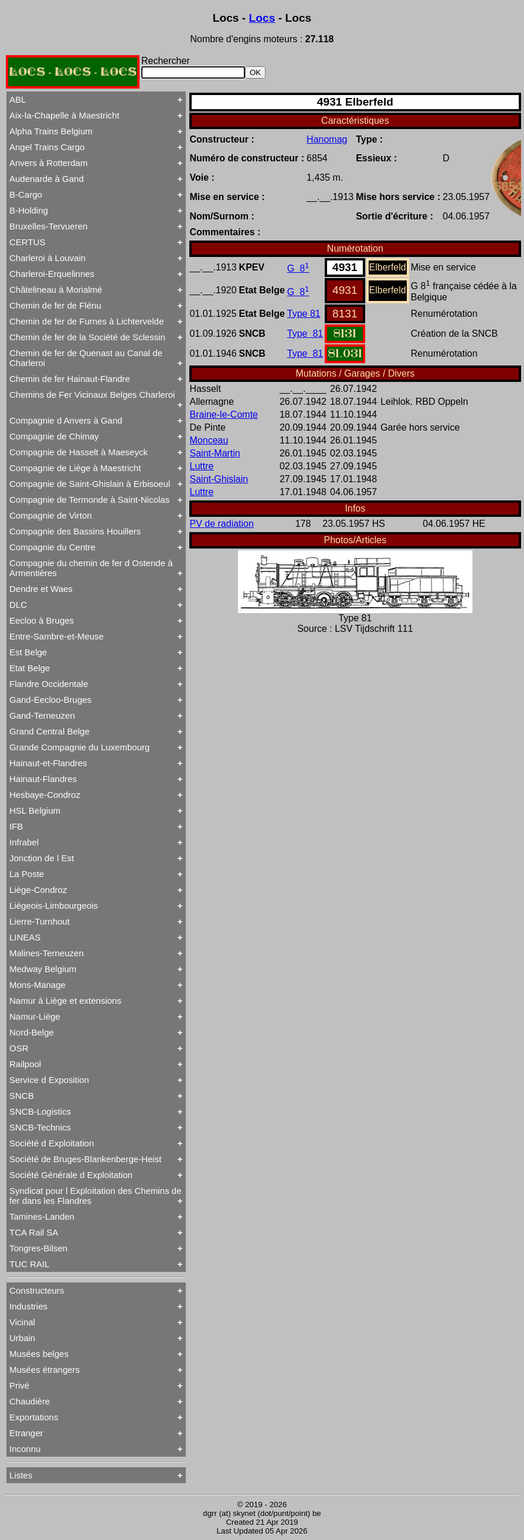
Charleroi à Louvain (47, 258)
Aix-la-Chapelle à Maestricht (64, 115)
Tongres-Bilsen (38, 1248)
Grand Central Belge (49, 731)
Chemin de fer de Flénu (55, 305)
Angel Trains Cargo (46, 147)
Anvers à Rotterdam (48, 163)
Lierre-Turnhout (39, 921)
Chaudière (29, 1401)
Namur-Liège (34, 1016)
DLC (18, 605)
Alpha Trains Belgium (51, 131)
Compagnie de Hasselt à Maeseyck (78, 452)
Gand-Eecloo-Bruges (50, 700)
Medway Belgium (42, 969)
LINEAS (24, 937)
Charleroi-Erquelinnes (51, 274)
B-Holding (28, 210)
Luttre (202, 466)
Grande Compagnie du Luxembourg (79, 747)
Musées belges (39, 1354)
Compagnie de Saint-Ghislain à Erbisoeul (89, 484)
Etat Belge (29, 668)
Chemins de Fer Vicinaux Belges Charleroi (92, 395)
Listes (20, 1475)
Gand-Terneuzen (42, 715)
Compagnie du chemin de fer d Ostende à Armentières (91, 568)
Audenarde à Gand (46, 179)
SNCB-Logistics (40, 1111)
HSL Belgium (34, 810)
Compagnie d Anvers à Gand (66, 420)
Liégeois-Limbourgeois (53, 906)
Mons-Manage (37, 985)
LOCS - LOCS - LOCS (73, 72)
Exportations (33, 1417)
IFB (16, 826)
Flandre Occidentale (48, 684)
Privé (19, 1385)
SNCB (21, 1096)
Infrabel (24, 842)
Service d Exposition (49, 1080)
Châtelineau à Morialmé (55, 290)
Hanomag (327, 139)
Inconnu (24, 1449)
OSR (19, 1048)
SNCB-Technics (40, 1127)
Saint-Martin (215, 453)
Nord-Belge (31, 1032)
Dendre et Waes (41, 589)
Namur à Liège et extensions (65, 1001)
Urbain (22, 1338)
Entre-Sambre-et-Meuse (56, 636)
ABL (17, 99)
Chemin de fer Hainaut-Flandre (69, 379)
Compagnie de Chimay (54, 436)
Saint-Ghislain (219, 479)
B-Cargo (25, 194)
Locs (262, 18)
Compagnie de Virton (50, 515)
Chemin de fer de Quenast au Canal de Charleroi (85, 358)
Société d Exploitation (51, 1143)
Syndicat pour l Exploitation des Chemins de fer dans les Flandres (95, 1196)
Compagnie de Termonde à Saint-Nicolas (89, 500)
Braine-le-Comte (224, 414)
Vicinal (22, 1322)
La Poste (26, 874)
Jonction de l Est (41, 858)
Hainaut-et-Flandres (48, 763)
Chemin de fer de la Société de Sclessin (87, 337)
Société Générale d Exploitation (70, 1175)
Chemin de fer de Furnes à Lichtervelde (86, 321)
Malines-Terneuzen (46, 953)
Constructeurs (36, 1290)
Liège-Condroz (38, 890)
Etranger (26, 1433)
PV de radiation (222, 524)
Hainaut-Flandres (43, 779)
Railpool (25, 1064)
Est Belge (28, 652)
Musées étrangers (44, 1370)
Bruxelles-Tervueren (48, 226)
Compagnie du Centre (52, 547)
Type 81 (304, 314)
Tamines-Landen (41, 1216)
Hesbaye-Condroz (44, 795)
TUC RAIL (29, 1264)
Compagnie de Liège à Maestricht (75, 468)
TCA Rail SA (33, 1232)
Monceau (209, 440)
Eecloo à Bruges (41, 620)
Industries (28, 1306)
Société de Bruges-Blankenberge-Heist (85, 1159)
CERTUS (27, 242)
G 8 (298, 268)
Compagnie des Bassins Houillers (75, 531)
